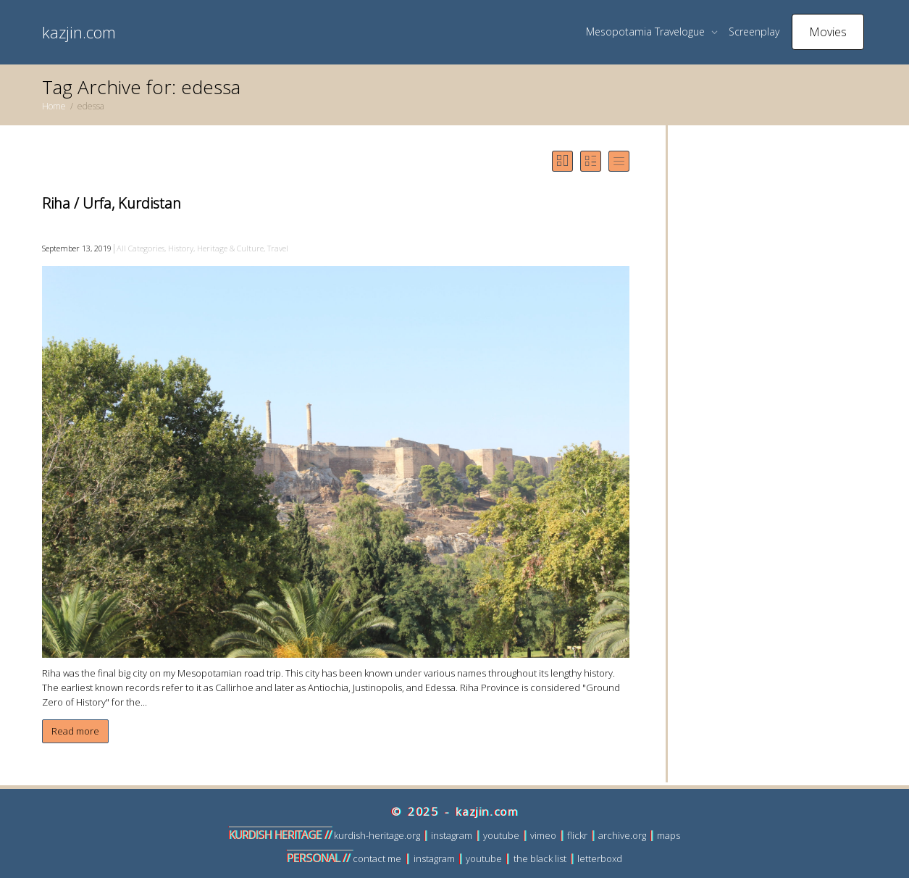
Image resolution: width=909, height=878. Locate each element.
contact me (377, 858)
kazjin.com (79, 32)
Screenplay (754, 31)
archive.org (622, 835)
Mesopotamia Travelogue (647, 31)
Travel (277, 248)
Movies (828, 32)
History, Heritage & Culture (216, 248)
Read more (75, 730)
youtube (501, 835)
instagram (451, 835)
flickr (577, 835)
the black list (540, 858)
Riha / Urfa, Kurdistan (111, 203)
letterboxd (599, 858)
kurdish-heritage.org (377, 835)
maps (668, 835)
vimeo (543, 835)
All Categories (140, 248)
